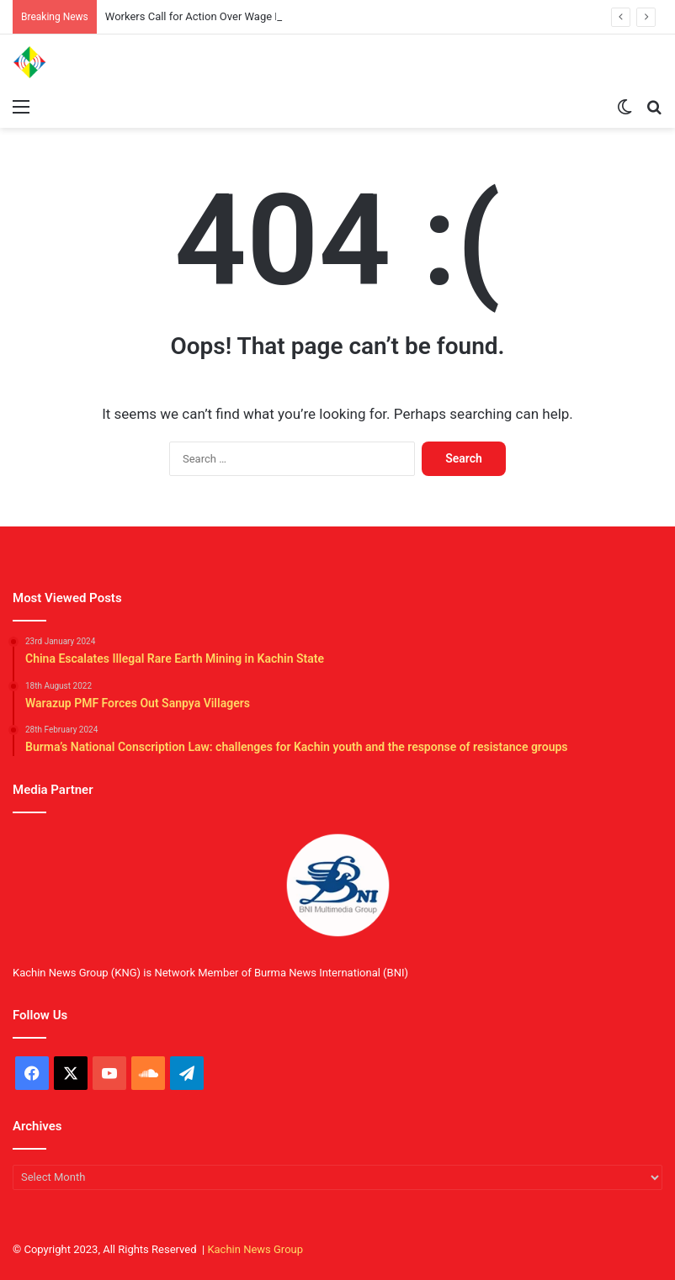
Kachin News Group (255, 1249)
